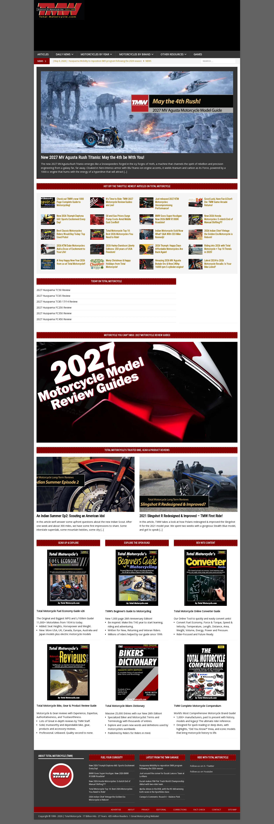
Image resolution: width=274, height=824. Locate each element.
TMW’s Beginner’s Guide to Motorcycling (128, 611)
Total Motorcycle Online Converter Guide (197, 611)
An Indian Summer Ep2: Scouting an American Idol (70, 516)
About (131, 809)
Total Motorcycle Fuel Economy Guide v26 (61, 611)
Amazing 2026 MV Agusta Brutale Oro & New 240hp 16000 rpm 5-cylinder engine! (169, 263)
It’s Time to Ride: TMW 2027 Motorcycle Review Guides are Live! (119, 202)
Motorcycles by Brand (134, 54)
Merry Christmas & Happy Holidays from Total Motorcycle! (118, 263)
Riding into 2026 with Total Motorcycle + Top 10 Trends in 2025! (218, 248)
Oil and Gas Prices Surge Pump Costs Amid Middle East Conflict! (118, 219)
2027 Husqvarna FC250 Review (54, 307)
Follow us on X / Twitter (202, 765)
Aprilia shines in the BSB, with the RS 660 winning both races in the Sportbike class (161, 790)
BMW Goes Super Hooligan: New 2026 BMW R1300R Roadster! (168, 219)
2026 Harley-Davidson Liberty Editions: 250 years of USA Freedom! (120, 248)
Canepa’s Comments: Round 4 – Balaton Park (159, 796)
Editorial (161, 809)
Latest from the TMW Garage (162, 757)
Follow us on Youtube (201, 771)
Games (198, 54)
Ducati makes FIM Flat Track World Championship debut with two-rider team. (161, 783)
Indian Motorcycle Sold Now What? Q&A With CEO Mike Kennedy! (169, 233)
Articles (43, 54)
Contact (216, 809)
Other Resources (172, 54)
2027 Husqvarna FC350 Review (54, 313)
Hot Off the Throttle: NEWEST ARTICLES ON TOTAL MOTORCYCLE (137, 186)
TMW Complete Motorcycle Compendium (197, 705)
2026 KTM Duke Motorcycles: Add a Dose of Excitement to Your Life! (71, 248)
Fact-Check (199, 809)
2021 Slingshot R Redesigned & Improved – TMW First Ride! (180, 516)
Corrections (179, 809)
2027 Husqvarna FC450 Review (54, 319)
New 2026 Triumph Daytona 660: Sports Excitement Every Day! (71, 219)
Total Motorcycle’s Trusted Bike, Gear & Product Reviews (137, 450)
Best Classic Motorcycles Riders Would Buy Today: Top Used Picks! (71, 233)
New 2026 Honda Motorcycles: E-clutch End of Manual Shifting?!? (218, 219)
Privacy (145, 809)
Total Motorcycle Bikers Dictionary (125, 705)
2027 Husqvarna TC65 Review (53, 295)
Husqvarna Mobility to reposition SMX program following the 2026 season (160, 767)
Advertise (116, 809)
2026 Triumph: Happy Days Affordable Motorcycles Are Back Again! (169, 248)
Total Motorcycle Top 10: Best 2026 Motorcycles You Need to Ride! (119, 233)
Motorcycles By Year (95, 54)
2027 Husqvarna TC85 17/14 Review (57, 301)
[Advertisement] (164, 26)
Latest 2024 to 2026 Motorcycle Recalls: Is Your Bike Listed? (217, 263)
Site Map (232, 809)
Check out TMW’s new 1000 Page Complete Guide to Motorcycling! (70, 202)
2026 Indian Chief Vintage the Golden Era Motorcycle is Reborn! (218, 233)
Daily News (63, 54)
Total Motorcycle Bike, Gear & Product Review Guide (66, 705)
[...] (125, 171)
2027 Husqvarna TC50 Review (53, 290)
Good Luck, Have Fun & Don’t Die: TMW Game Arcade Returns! (218, 202)
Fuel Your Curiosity (111, 757)
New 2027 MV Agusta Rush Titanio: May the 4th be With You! (92, 157)
